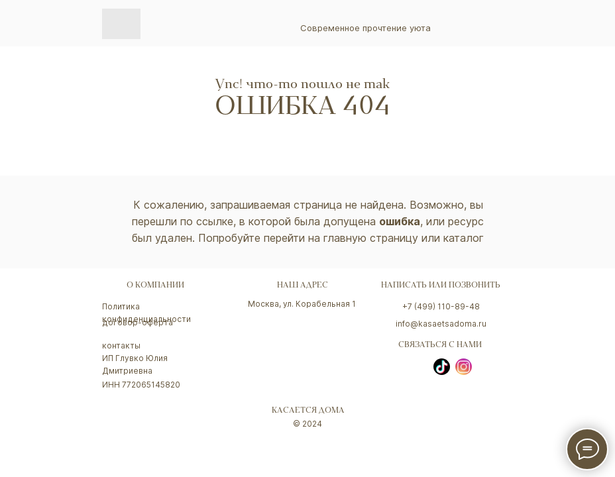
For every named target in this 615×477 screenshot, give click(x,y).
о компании (155, 286)
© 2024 (307, 424)
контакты (121, 345)
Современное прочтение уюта (365, 28)
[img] (121, 24)
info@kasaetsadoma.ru (441, 324)
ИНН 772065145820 (141, 385)
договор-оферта (137, 322)
